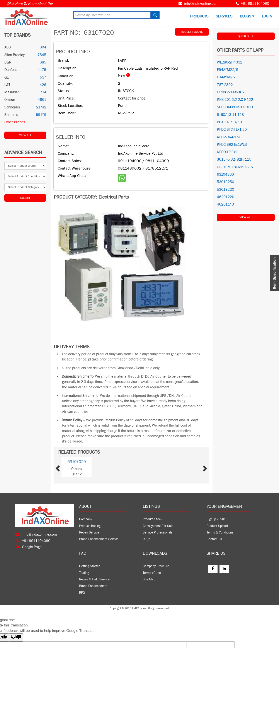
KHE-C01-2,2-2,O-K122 (235, 100)
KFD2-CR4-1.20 (229, 137)
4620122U (225, 197)
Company (85, 519)
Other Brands (14, 122)
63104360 (225, 174)
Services (224, 16)
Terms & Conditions (220, 532)
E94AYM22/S (227, 70)
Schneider (12, 107)
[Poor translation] (16, 637)
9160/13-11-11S (230, 115)
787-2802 (225, 85)
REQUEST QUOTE (192, 32)
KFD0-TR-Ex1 (227, 152)
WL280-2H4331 (229, 62)
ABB (7, 47)
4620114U (225, 204)
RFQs (146, 539)
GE (6, 77)
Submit (25, 198)
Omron (9, 100)
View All (25, 135)
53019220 (225, 189)
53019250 (225, 182)
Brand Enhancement (93, 586)
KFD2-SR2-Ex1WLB (232, 144)
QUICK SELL (245, 36)
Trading (84, 573)
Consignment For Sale (158, 526)
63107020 (76, 461)
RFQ (82, 593)
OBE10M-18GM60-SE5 (235, 167)
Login (267, 16)
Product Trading (89, 526)
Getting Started (89, 566)
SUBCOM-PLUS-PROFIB (235, 107)
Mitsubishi (12, 92)
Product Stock (152, 519)
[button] (64, 467)
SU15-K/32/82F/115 (234, 159)
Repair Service (89, 532)
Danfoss (10, 70)
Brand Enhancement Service (99, 539)
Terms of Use (152, 573)
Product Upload (217, 526)
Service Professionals (157, 532)
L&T (7, 85)
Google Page (28, 547)
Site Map (149, 579)
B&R (7, 62)
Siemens (11, 115)
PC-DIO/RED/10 (229, 122)
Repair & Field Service (94, 579)
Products (199, 16)
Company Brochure (156, 566)
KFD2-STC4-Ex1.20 (232, 129)
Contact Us (214, 539)
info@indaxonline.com (201, 4)
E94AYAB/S (226, 77)
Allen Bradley (14, 55)
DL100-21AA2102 (231, 92)
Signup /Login (216, 519)
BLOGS (247, 16)
